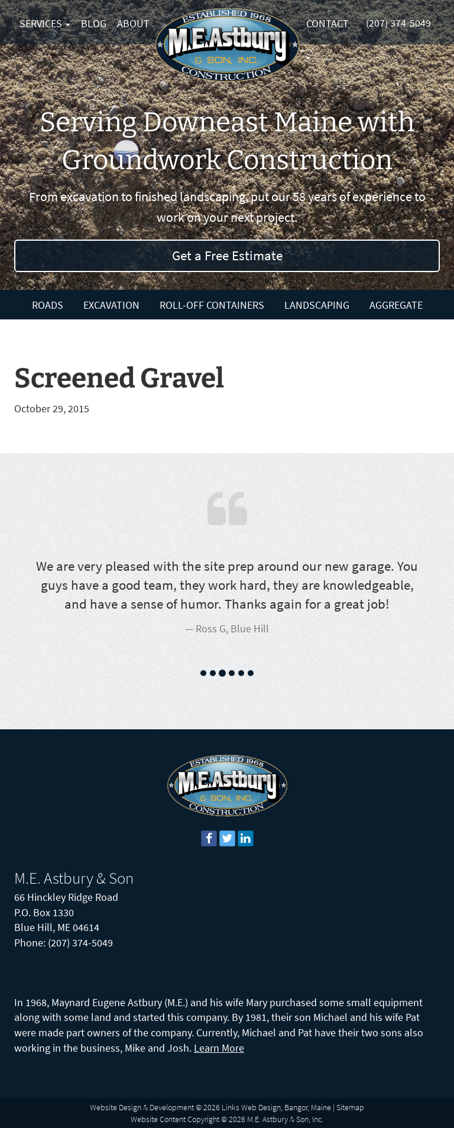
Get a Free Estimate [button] (227, 255)
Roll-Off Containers (212, 305)
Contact (327, 23)
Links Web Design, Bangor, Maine (276, 1107)
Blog (93, 23)
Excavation (111, 305)
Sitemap (350, 1107)
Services (45, 23)
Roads (47, 305)
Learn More (219, 1048)
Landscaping (316, 305)
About (133, 23)
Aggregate (396, 305)
